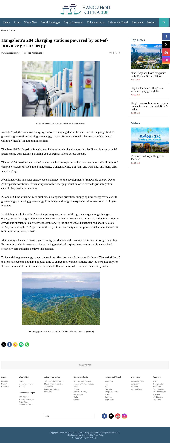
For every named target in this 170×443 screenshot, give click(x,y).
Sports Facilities (159, 389)
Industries (134, 386)
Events (76, 389)
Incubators (48, 392)
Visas (155, 381)
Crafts (75, 397)
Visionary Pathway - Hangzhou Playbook (147, 158)
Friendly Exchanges (26, 399)
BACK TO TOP (85, 365)
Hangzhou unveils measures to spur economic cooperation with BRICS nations (149, 106)
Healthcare (157, 386)
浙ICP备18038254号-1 (89, 438)
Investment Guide (137, 381)
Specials (22, 386)
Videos (135, 123)
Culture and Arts (80, 377)
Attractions (109, 381)
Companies (135, 384)
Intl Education (158, 397)
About (4, 377)
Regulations (109, 400)
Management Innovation (53, 384)
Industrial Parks (137, 389)
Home (3, 31)
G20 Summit (23, 397)
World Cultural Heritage (82, 381)
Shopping (108, 397)
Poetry (75, 386)
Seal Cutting (78, 394)
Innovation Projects (51, 389)
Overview (4, 381)
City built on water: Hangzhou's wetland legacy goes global (147, 90)
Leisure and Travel (113, 377)
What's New (24, 377)
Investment (135, 377)
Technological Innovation (53, 381)
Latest (21, 381)
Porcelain (108, 389)
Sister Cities (23, 402)
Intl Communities (159, 392)
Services (157, 377)
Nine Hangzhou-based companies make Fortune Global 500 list (148, 74)
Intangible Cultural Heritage (83, 384)
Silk (106, 386)
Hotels (107, 394)
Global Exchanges (27, 393)
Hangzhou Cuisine (111, 392)
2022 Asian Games (26, 405)
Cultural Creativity (80, 392)
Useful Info (157, 400)
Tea (106, 384)
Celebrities (5, 386)
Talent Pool (48, 386)
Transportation (158, 384)
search (164, 22)
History (4, 384)
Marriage (156, 394)
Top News (138, 40)
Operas (76, 400)
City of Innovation (52, 377)
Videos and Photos (26, 384)
